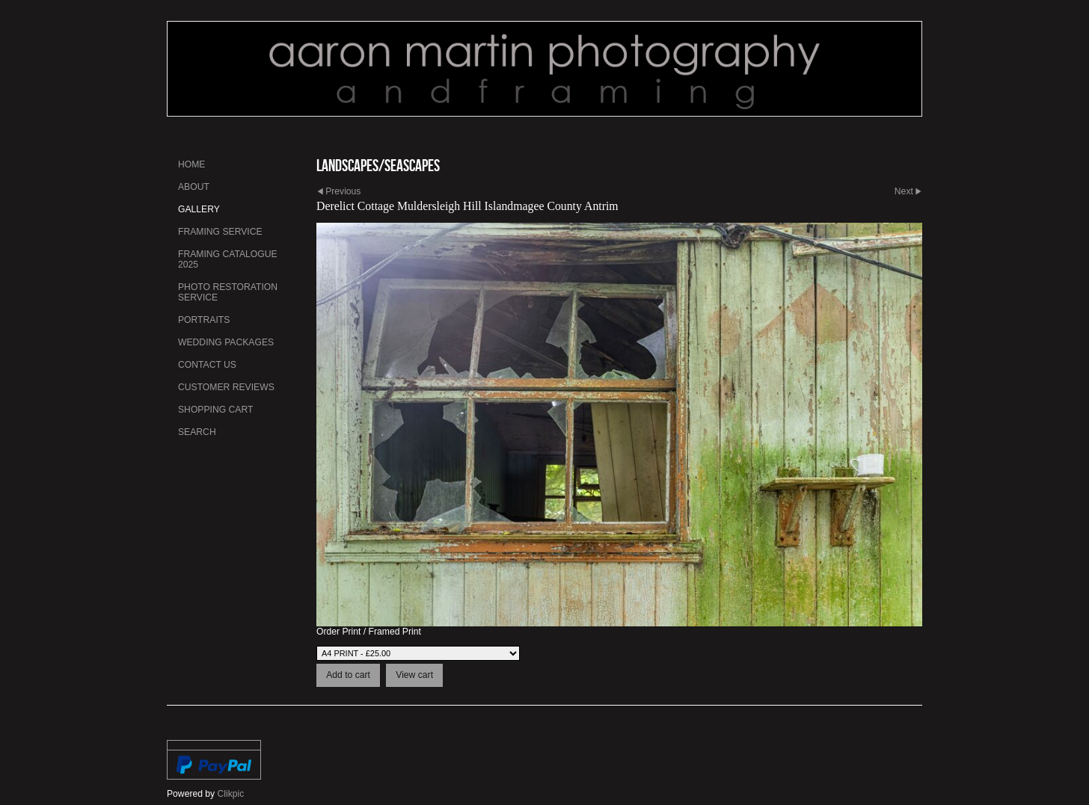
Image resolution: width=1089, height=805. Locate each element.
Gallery (199, 209)
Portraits (204, 320)
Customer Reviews (226, 387)
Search (197, 432)
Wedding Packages (226, 342)
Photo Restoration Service (227, 292)
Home (191, 164)
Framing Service (220, 231)
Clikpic (231, 794)
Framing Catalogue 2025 (227, 259)
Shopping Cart (215, 409)
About (193, 187)
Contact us (207, 365)
